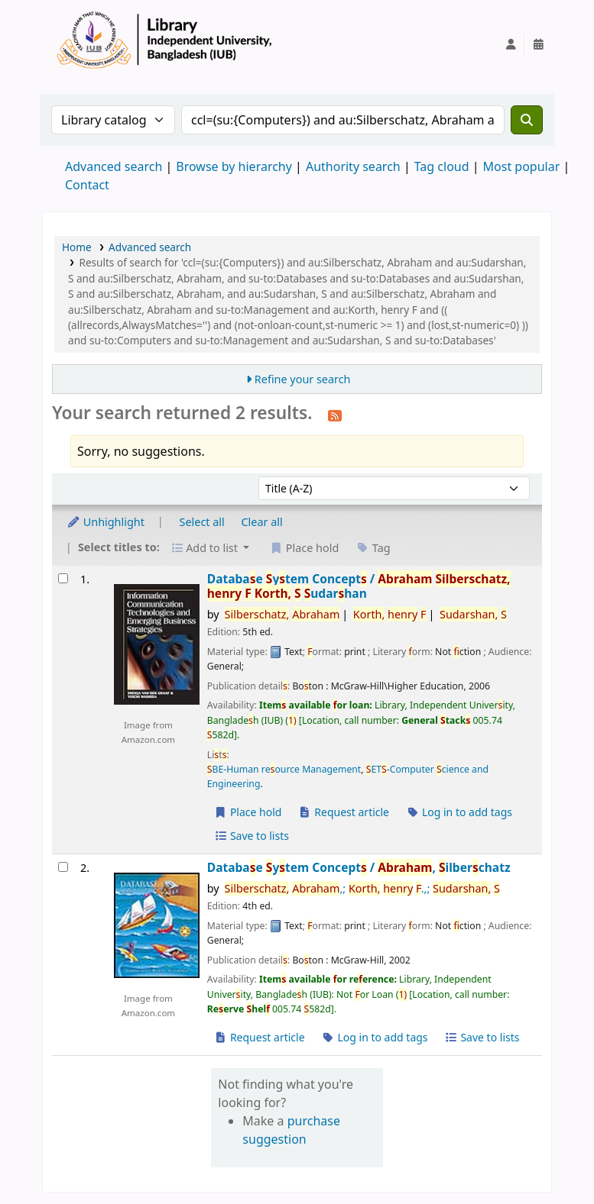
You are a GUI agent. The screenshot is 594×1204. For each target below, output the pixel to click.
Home (77, 247)
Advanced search (113, 166)
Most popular (521, 166)
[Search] (527, 119)
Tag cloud (441, 166)
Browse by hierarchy (234, 166)
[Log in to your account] (511, 44)
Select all (202, 522)
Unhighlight (105, 522)
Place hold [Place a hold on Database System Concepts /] (248, 812)
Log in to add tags (459, 812)
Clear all (262, 522)
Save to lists (251, 835)
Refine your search (303, 379)
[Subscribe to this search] (334, 414)
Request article (343, 812)
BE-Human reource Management (284, 769)
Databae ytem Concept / (359, 587)
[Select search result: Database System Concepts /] (63, 578)
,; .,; (362, 888)
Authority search (353, 166)
